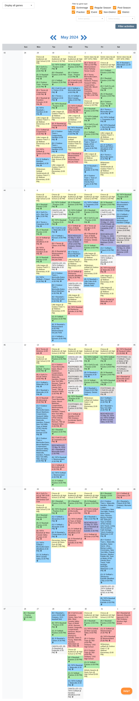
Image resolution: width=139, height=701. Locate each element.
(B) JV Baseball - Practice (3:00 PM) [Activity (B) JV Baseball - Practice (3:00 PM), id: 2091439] (75, 204)
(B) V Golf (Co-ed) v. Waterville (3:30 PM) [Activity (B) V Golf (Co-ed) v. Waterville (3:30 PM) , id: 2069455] (59, 230)
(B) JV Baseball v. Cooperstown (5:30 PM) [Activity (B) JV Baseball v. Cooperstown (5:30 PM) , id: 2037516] (59, 534)
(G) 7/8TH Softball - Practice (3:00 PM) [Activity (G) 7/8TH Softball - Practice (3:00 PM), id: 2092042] (59, 204)
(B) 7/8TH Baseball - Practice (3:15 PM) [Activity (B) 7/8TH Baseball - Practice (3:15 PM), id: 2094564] (107, 382)
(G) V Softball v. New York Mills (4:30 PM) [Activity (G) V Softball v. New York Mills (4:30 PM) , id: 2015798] (106, 400)
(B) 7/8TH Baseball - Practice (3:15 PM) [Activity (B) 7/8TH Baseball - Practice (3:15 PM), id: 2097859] (59, 511)
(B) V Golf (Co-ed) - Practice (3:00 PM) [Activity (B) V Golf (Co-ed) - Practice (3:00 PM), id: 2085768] (91, 220)
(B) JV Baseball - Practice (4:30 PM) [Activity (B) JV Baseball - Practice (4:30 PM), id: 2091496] (42, 259)
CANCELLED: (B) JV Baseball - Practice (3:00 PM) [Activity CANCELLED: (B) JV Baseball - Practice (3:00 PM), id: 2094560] (75, 360)
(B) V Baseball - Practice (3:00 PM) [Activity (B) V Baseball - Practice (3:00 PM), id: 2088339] (59, 74)
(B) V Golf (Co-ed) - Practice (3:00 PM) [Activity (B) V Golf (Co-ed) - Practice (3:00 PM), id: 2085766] (107, 88)
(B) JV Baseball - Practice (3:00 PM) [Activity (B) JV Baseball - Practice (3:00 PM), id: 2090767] (107, 96)
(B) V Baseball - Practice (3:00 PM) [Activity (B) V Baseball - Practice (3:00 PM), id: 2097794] (59, 503)
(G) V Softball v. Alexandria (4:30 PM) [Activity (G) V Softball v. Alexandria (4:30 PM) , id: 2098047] (58, 519)
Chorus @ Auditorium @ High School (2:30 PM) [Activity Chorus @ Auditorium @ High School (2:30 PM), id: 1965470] (43, 198)
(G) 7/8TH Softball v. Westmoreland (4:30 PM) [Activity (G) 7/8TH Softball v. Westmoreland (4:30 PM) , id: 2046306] (59, 475)
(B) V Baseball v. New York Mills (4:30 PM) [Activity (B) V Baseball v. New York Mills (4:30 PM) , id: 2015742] (106, 408)
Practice (80, 12)
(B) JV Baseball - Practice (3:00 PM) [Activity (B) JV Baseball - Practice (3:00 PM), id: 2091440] (107, 204)
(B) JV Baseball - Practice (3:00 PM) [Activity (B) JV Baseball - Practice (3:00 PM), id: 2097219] (107, 374)
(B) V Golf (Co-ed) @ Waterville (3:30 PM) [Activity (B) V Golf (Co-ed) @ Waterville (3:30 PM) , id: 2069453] (75, 82)
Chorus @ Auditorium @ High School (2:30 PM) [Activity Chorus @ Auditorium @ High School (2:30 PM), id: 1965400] (91, 351)
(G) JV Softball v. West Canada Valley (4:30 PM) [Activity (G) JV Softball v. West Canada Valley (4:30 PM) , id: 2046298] (74, 99)
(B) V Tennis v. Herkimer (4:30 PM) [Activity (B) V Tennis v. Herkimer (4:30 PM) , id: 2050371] (57, 98)
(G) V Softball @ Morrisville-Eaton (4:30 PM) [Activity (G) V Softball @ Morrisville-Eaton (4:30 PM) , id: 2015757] (58, 467)
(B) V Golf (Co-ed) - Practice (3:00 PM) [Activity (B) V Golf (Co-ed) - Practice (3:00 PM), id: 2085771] (91, 367)
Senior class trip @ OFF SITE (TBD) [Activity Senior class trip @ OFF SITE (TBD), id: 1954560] (107, 58)
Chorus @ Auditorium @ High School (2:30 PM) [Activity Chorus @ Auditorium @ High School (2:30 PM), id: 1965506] (59, 351)
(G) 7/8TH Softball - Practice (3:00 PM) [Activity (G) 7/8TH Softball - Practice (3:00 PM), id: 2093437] (43, 369)
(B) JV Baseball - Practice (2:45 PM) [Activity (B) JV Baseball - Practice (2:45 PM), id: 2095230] (59, 359)
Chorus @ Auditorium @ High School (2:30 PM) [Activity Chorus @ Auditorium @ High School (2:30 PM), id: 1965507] (59, 495)
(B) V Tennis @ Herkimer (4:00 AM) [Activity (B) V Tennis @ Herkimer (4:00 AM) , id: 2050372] (42, 351)
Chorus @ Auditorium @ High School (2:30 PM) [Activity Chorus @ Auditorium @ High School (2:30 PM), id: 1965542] (75, 495)
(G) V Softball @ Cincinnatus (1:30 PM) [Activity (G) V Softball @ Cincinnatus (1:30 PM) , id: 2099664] (123, 495)
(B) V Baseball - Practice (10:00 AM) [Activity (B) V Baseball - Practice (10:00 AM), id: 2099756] (29, 616)
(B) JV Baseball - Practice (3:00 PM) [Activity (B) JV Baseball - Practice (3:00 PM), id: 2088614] (75, 67)
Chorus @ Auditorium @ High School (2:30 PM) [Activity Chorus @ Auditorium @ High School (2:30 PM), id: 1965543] (75, 652)
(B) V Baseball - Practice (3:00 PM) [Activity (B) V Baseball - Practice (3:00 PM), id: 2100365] (91, 623)
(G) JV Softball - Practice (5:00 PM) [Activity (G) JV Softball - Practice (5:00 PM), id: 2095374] (59, 483)
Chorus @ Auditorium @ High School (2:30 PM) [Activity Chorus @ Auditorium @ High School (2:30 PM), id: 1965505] (59, 197)
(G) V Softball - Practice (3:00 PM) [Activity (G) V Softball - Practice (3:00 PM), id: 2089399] (91, 134)
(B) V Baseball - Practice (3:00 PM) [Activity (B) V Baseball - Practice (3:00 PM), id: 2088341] (91, 111)
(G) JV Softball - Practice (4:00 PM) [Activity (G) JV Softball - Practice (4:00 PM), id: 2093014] (91, 247)
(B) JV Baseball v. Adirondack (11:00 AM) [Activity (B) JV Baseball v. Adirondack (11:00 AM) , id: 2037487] (124, 65)
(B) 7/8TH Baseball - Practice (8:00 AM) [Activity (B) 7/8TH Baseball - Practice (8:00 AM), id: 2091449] (124, 197)
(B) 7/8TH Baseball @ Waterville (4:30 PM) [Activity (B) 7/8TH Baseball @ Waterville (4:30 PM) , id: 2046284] (107, 270)
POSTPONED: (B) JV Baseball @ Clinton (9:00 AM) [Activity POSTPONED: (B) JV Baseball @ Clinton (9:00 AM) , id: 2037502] (124, 229)
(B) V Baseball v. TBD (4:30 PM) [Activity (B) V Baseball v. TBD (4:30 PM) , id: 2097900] (91, 518)
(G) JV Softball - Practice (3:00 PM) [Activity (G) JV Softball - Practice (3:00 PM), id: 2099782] (59, 633)
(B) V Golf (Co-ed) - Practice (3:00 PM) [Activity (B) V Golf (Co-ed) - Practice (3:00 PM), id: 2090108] (75, 220)
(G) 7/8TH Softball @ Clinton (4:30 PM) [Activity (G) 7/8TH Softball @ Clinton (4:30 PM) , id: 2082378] (43, 152)
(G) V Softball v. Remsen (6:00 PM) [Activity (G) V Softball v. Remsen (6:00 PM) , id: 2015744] (59, 338)
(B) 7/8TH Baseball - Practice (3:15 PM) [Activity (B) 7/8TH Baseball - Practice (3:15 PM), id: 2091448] (59, 222)
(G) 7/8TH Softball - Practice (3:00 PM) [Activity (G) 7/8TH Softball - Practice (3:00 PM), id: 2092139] (75, 212)
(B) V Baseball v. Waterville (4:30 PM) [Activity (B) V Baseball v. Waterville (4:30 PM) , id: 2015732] (42, 392)
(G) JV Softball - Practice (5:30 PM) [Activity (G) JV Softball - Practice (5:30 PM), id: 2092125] (59, 319)
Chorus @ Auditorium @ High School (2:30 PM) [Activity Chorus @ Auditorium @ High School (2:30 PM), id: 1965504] (59, 59)
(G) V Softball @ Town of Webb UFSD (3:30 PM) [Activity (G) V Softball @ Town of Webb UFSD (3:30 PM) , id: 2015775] (74, 229)
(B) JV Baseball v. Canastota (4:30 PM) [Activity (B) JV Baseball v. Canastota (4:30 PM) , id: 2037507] (91, 374)
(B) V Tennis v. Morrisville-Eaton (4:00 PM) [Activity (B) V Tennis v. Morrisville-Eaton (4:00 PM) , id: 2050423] (106, 111)
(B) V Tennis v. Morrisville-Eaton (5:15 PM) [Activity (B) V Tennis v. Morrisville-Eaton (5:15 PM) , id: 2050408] (106, 157)
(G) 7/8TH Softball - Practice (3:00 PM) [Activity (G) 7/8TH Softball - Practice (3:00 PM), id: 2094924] (107, 359)
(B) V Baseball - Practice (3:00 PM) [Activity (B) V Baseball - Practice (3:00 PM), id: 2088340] (42, 207)
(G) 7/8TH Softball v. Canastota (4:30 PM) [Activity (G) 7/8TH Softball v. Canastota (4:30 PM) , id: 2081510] (107, 119)
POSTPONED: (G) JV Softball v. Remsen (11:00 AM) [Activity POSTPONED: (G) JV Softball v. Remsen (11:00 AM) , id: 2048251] (124, 370)
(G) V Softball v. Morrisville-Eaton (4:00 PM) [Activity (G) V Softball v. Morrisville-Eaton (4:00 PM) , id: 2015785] (74, 90)
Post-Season (124, 7)
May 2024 (70, 37)
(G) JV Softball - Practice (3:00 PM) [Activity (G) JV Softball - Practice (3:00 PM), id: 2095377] (107, 367)
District (125, 12)
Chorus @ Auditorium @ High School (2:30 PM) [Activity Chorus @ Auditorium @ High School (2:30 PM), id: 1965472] (43, 508)
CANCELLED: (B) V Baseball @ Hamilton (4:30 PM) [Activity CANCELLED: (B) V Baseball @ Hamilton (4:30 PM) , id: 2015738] (75, 390)
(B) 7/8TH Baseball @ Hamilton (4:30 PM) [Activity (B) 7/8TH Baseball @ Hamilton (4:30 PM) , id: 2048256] (42, 251)
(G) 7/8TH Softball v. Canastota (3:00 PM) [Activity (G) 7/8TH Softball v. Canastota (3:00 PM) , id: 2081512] (91, 204)
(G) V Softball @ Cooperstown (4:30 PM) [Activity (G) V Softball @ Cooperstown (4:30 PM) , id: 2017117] (42, 132)
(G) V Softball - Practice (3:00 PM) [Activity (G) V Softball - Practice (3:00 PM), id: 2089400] (107, 72)
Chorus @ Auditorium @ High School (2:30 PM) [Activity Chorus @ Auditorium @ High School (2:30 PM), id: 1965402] (91, 615)
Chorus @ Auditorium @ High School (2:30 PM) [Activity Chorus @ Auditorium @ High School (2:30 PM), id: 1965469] (43, 60)
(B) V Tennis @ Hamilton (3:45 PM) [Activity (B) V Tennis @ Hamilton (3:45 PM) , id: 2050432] (90, 228)
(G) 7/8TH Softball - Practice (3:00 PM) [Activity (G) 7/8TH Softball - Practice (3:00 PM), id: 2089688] (91, 118)
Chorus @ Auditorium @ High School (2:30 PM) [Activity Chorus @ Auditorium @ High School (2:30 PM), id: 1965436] (107, 351)
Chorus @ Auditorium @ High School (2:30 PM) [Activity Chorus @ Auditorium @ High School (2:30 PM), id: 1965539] (75, 59)
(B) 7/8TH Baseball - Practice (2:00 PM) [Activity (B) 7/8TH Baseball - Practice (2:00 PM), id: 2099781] (59, 625)
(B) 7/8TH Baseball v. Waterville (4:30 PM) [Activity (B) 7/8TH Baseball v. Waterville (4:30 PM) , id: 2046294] (75, 667)
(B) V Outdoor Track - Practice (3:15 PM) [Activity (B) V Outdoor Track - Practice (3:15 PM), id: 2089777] (74, 75)
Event (94, 12)
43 (5, 53)
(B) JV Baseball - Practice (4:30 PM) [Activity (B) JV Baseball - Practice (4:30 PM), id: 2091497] (42, 232)
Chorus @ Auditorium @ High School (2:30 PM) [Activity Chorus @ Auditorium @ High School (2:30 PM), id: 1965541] (75, 351)
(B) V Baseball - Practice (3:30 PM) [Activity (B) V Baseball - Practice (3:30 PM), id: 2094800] (59, 432)
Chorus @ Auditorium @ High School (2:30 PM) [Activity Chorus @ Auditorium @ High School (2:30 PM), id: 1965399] (91, 197)
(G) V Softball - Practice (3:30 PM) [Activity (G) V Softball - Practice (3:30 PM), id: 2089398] (59, 82)
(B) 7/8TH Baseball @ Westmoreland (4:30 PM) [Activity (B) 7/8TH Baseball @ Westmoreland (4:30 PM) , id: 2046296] (107, 638)
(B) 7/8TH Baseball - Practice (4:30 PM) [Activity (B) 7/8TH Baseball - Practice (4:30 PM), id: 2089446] (59, 106)
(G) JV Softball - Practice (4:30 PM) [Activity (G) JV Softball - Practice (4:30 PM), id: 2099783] (75, 675)
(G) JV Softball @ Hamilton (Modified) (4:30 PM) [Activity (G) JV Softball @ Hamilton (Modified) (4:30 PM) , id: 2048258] (43, 241)
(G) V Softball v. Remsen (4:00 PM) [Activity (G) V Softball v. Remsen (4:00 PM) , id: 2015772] (59, 238)
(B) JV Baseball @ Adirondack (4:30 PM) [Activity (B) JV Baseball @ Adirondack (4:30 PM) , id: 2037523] (42, 400)
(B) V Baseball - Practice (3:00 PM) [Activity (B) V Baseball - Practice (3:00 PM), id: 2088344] (91, 212)
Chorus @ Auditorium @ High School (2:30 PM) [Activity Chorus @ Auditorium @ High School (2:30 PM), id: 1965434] (107, 65)
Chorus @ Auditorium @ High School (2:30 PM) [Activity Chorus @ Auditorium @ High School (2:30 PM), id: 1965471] (43, 360)
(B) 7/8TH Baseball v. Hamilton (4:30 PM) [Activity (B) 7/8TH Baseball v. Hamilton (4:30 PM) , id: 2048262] (42, 111)
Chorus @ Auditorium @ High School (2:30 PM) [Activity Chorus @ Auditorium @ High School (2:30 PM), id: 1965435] (107, 197)
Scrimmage (82, 7)
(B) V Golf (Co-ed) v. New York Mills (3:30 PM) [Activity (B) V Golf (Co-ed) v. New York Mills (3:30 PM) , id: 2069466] (42, 215)
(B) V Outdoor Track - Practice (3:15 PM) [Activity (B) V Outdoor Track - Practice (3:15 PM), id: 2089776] (42, 84)
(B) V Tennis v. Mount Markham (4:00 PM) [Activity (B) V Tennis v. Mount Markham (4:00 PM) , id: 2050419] (74, 254)
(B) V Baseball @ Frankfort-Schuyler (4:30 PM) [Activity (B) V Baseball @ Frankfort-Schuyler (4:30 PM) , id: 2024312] (43, 101)
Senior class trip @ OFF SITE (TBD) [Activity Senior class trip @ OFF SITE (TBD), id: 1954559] (91, 58)
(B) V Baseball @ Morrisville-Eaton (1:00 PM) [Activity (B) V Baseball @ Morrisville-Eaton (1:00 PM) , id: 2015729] (123, 379)
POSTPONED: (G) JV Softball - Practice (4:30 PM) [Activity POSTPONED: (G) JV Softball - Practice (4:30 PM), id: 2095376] (75, 407)
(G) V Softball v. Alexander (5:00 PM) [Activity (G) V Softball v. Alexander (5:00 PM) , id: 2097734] (58, 527)
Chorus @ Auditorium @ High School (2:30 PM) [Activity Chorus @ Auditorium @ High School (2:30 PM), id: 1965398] (91, 103)
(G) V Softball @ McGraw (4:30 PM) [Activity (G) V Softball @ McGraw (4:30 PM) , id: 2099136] (91, 536)
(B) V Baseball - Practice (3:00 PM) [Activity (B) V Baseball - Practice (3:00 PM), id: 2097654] (75, 503)
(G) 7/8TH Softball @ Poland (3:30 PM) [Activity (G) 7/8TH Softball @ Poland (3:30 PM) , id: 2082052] (91, 511)
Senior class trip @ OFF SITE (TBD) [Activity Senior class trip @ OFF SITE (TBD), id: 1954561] (124, 58)
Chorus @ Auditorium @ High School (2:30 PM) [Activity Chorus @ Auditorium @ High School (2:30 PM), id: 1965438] (107, 615)
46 (5, 489)
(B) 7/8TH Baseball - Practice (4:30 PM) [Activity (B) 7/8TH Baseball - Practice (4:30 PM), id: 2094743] (75, 398)
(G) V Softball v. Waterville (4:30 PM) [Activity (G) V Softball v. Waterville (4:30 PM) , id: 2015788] (42, 384)
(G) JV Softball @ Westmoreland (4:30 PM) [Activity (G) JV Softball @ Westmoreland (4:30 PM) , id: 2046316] (107, 631)
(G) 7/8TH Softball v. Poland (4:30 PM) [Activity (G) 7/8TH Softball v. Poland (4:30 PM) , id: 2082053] (43, 279)
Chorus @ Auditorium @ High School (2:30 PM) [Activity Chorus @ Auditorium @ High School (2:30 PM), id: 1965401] (91, 495)
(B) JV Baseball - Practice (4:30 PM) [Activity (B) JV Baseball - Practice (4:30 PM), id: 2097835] (42, 525)
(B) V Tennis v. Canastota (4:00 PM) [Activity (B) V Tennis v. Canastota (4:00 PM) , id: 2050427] (42, 224)
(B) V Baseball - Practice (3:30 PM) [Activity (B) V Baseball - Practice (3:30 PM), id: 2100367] (75, 659)
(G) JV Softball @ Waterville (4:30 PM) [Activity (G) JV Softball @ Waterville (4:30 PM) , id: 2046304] (107, 301)
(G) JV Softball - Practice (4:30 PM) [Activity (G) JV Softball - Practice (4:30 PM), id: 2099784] (91, 664)
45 (5, 345)
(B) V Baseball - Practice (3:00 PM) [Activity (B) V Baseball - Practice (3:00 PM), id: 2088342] (107, 80)
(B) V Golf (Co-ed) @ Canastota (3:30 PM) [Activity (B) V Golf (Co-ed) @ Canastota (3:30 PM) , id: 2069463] (59, 440)
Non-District (110, 12)
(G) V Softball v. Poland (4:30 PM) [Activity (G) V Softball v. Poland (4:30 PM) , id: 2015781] (107, 250)
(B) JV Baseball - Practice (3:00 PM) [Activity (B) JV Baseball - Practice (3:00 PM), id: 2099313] (91, 503)
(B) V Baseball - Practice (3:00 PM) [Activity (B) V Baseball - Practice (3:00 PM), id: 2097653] (42, 517)
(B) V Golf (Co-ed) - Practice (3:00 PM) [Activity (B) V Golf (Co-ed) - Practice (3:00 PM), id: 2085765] (91, 126)
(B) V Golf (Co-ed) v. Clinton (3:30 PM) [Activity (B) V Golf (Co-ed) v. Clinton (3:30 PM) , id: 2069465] (59, 90)
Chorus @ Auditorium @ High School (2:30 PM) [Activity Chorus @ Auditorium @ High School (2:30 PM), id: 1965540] (75, 197)
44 (5, 190)
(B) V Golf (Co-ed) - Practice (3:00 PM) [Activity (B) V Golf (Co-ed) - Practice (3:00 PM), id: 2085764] (42, 69)
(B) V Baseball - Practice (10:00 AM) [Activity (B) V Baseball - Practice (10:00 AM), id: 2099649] (106, 495)
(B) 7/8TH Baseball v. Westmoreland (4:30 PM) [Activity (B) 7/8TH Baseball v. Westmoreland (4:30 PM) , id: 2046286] (59, 459)
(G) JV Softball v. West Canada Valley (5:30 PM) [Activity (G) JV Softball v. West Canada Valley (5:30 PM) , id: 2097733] (42, 557)
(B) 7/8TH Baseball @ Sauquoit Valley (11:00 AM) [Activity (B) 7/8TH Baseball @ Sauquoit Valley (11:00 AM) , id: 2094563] (124, 351)
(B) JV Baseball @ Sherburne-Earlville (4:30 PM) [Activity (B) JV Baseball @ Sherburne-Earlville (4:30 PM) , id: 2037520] (75, 541)
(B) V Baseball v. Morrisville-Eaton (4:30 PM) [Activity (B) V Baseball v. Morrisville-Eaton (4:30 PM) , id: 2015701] (58, 299)
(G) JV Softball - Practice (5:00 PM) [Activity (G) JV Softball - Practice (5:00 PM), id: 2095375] (91, 382)
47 (5, 609)
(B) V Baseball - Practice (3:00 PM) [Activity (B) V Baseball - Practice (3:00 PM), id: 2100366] (107, 623)
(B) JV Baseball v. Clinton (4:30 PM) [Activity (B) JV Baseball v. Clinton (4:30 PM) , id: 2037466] (58, 640)
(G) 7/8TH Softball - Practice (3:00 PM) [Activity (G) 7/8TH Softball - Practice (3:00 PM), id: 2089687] (59, 67)
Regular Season (103, 7)
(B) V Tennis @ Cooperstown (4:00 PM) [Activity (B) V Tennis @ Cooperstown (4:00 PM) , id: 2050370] (42, 92)
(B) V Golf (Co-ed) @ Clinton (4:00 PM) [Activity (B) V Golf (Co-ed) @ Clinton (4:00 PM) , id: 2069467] (42, 377)
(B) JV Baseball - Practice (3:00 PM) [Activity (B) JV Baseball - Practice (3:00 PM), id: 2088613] (42, 77)
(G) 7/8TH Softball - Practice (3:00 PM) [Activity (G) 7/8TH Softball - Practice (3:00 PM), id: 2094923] (91, 359)
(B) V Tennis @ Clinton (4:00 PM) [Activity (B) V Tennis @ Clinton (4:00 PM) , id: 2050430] (58, 245)
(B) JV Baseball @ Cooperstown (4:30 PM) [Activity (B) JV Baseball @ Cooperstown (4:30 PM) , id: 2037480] (59, 126)
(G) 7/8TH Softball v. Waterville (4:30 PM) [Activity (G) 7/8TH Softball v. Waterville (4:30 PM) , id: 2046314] (75, 683)
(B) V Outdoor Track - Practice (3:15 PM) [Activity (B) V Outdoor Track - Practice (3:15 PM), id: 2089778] (106, 104)
